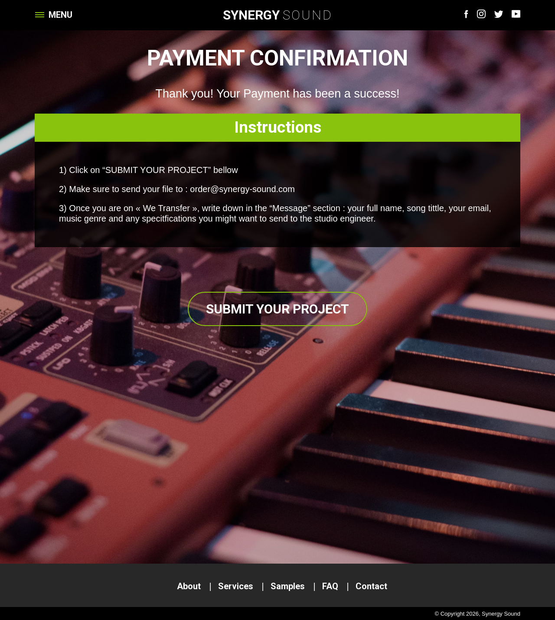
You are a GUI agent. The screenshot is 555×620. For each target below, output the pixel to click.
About (189, 586)
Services (235, 586)
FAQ (330, 586)
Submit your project (277, 309)
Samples (288, 586)
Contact (371, 586)
